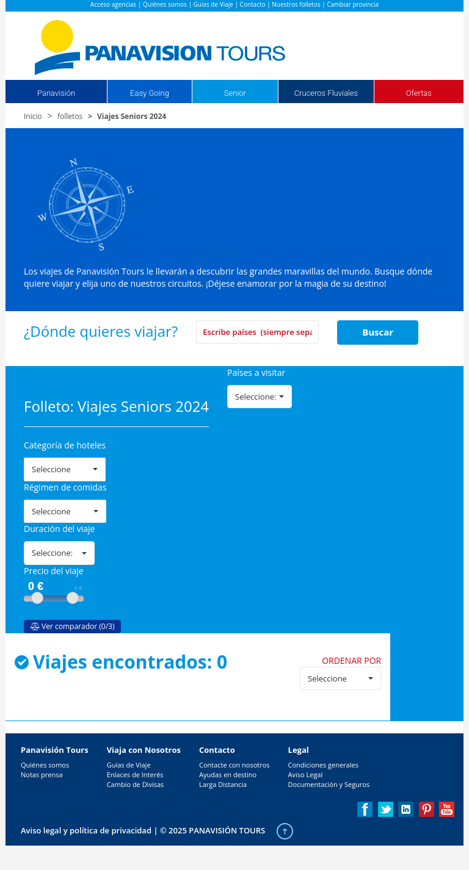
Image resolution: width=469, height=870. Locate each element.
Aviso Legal (305, 774)
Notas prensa (42, 774)
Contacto (253, 4)
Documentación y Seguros (329, 784)
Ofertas (419, 93)
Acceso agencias (113, 4)
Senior (235, 93)
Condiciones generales (323, 764)
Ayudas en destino (227, 774)
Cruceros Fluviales (326, 93)
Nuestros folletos (296, 4)
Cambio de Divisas (135, 784)
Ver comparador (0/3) (72, 626)
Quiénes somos (165, 4)
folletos (69, 116)
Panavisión (56, 93)
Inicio (33, 116)
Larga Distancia (223, 784)
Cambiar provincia (353, 4)
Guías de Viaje (213, 4)
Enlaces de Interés (135, 774)
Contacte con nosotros (234, 764)
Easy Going (149, 93)
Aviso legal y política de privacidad (86, 830)
